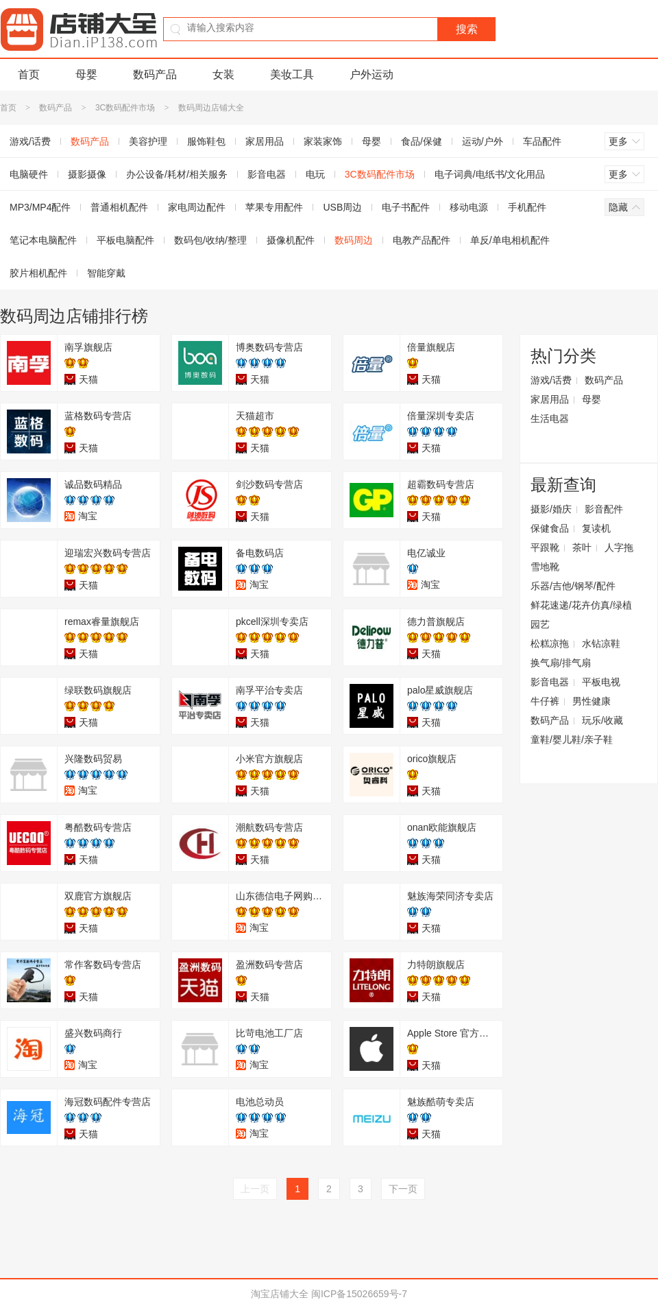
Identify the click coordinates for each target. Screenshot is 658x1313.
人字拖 (619, 547)
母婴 (86, 74)
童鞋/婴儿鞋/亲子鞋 (572, 739)
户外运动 (371, 74)
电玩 (315, 174)
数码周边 (353, 240)
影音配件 (604, 509)
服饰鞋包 (206, 141)
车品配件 (542, 141)
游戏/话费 (551, 380)
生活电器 (550, 418)
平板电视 (601, 681)
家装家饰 (323, 141)
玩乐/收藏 (602, 720)
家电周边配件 (197, 207)
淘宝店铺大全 (279, 1293)
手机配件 (527, 207)
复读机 (596, 528)
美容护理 (148, 141)
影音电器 (266, 174)
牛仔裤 (545, 701)
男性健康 (591, 701)
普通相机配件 (119, 207)
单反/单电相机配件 (510, 240)
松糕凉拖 (550, 643)
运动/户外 (482, 141)
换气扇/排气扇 (561, 662)
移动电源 (469, 207)
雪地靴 (545, 566)
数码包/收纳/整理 (210, 240)
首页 (29, 74)
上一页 (255, 1188)
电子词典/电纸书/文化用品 (490, 174)
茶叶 (582, 547)
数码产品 (155, 74)
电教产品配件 (421, 240)
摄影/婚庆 (551, 509)
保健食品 (550, 528)
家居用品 (264, 141)
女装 (223, 74)
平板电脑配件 (125, 240)
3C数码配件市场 (125, 108)
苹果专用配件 (274, 207)
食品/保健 (421, 141)
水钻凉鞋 (601, 643)
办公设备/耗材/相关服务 (177, 174)
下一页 (403, 1188)
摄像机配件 (291, 240)
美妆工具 (292, 74)
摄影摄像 (87, 174)
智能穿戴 (106, 273)
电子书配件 (406, 207)
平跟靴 (545, 547)
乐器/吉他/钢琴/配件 (573, 585)
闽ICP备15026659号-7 (359, 1293)
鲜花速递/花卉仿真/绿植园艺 (581, 615)
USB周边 (342, 207)
